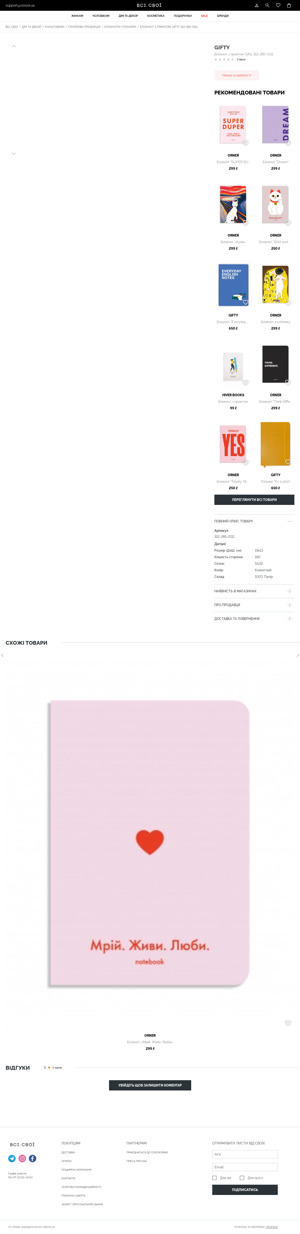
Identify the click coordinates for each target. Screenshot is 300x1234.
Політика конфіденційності (81, 1187)
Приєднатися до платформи (147, 1152)
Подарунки (183, 16)
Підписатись (245, 1190)
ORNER (233, 155)
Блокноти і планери (120, 27)
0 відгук (241, 59)
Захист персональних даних (82, 1204)
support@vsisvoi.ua (20, 5)
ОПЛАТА (67, 1161)
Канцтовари (54, 27)
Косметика (156, 16)
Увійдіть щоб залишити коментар (150, 1085)
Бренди (223, 16)
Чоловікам (100, 16)
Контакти (68, 1178)
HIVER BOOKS (233, 395)
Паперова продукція (84, 27)
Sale (204, 16)
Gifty (222, 47)
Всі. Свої (12, 27)
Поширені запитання (76, 1169)
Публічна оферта (73, 1195)
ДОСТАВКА (68, 1152)
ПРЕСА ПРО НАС (137, 1161)
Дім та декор (128, 16)
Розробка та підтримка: (256, 1227)
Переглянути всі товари (254, 500)
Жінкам (77, 16)
